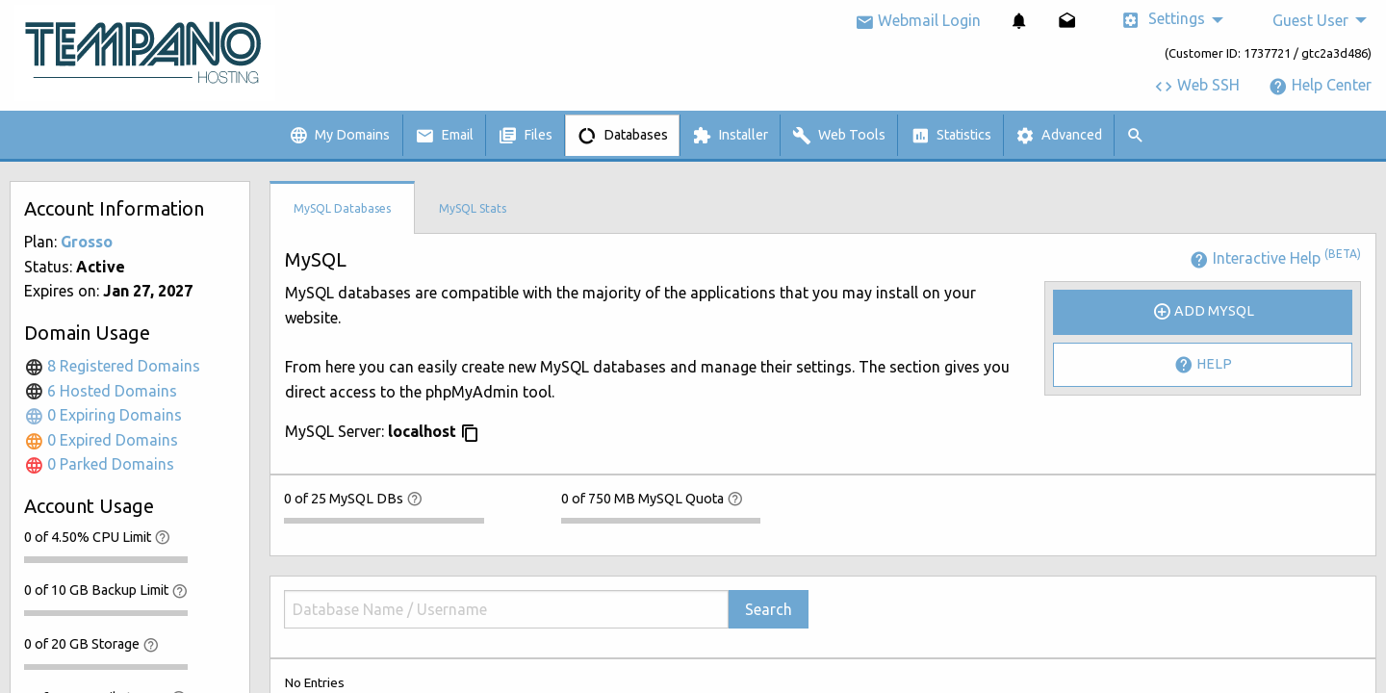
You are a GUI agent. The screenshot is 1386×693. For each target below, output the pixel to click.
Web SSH (1197, 84)
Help (1203, 364)
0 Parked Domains (99, 464)
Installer (730, 135)
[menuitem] (1019, 20)
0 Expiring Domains (103, 415)
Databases (623, 135)
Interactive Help (1275, 258)
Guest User (1310, 20)
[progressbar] (106, 559)
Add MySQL (1203, 311)
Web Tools (839, 135)
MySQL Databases (342, 208)
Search (768, 609)
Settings (1163, 20)
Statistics (951, 135)
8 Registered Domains (112, 365)
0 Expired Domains (101, 440)
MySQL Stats (472, 208)
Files (525, 135)
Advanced (1058, 135)
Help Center (1320, 84)
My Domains (339, 135)
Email (444, 135)
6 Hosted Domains (100, 390)
